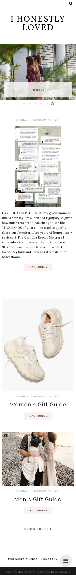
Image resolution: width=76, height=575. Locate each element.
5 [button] (46, 103)
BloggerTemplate (60, 572)
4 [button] (41, 103)
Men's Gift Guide (38, 499)
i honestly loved (26, 572)
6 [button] (52, 103)
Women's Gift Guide (38, 404)
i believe (42, 89)
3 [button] (35, 103)
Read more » (38, 267)
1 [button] (24, 103)
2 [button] (29, 103)
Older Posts (36, 529)
